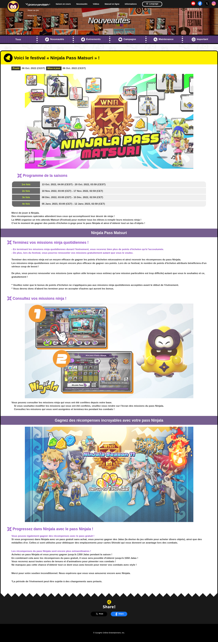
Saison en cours (63, 4)
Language (152, 4)
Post (99, 614)
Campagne (127, 39)
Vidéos (96, 4)
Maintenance (164, 39)
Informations (131, 4)
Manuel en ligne (112, 4)
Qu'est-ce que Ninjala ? (39, 4)
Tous (18, 39)
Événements (91, 39)
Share (119, 614)
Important (200, 39)
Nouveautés (81, 4)
